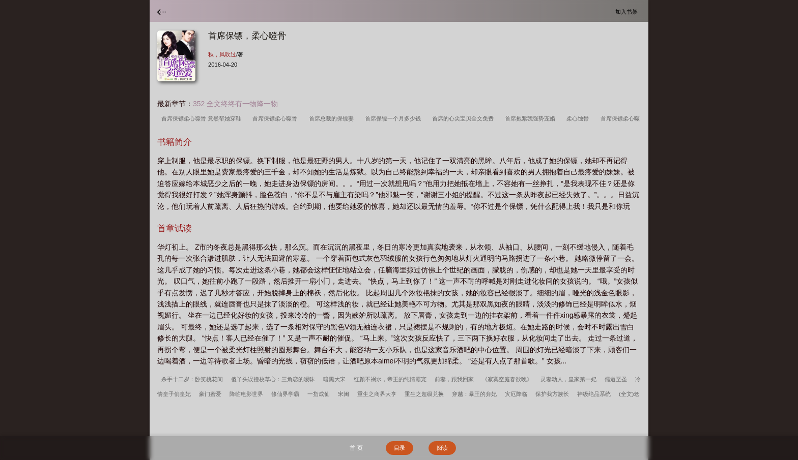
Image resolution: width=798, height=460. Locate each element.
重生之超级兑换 (424, 394)
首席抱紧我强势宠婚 (531, 118)
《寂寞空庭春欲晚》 (507, 379)
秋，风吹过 (222, 54)
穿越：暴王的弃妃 (474, 394)
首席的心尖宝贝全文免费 (464, 118)
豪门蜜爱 (210, 394)
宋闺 (343, 394)
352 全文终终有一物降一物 (235, 104)
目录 (399, 448)
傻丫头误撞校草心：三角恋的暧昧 (273, 379)
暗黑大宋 (334, 379)
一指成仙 (318, 394)
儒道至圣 (616, 379)
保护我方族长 (552, 394)
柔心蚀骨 (579, 118)
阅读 (442, 448)
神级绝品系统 (594, 394)
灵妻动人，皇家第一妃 (568, 379)
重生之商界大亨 (376, 394)
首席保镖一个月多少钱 (394, 118)
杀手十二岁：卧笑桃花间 (192, 379)
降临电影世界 (246, 394)
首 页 (356, 448)
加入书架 (628, 11)
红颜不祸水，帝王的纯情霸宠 (390, 379)
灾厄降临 (516, 394)
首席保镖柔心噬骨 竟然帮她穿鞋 (202, 118)
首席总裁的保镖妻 (333, 118)
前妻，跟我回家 (454, 379)
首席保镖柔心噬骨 (276, 118)
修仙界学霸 (285, 394)
